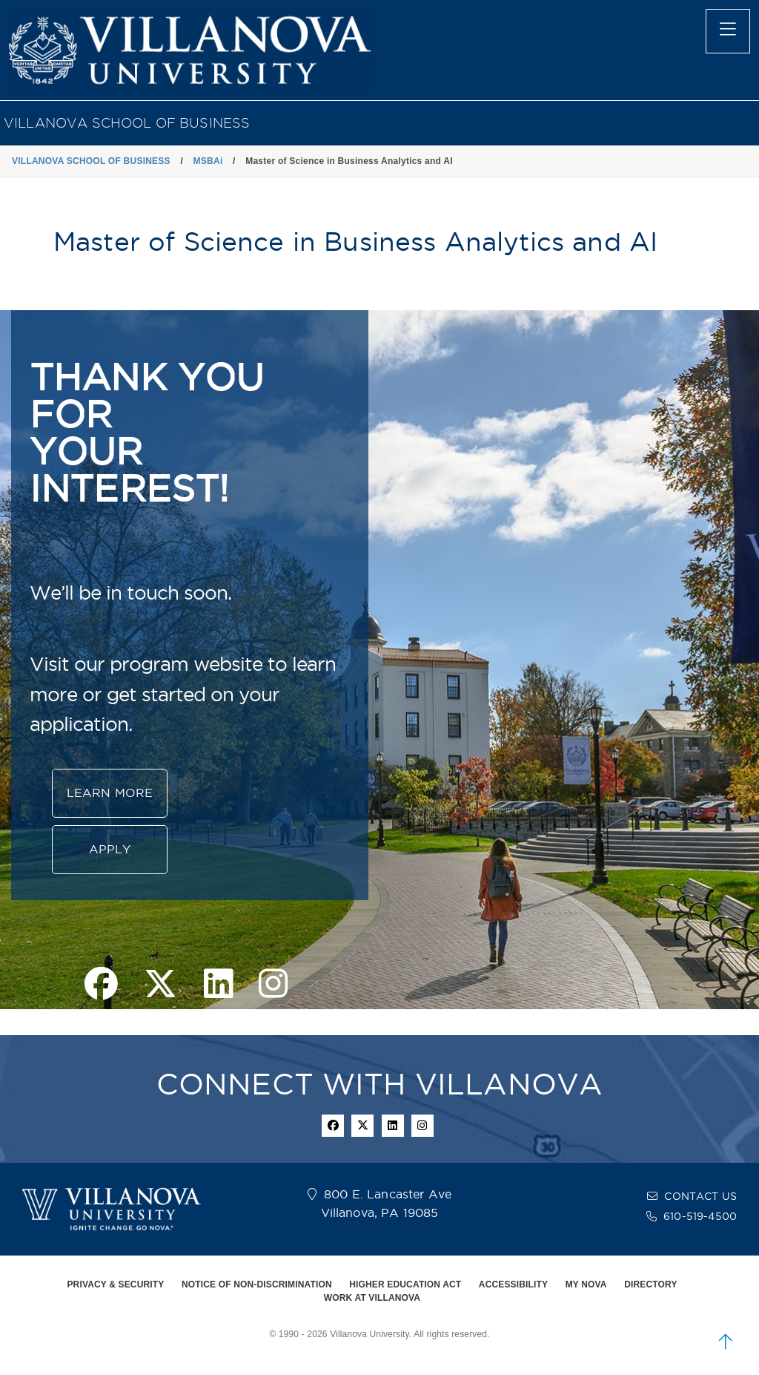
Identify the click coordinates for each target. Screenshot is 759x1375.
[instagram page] (273, 985)
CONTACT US (700, 1196)
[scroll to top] (725, 1341)
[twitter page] (160, 985)
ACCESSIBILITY (513, 1284)
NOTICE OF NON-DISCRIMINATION (257, 1284)
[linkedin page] (218, 985)
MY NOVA (586, 1284)
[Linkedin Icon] (393, 1126)
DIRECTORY (650, 1284)
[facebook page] (101, 985)
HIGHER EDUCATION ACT (405, 1284)
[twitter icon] (362, 1126)
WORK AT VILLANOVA (372, 1298)
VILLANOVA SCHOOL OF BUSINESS (127, 123)
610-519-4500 (700, 1216)
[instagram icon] (422, 1126)
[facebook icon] (333, 1126)
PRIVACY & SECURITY (115, 1284)
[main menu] (728, 31)
